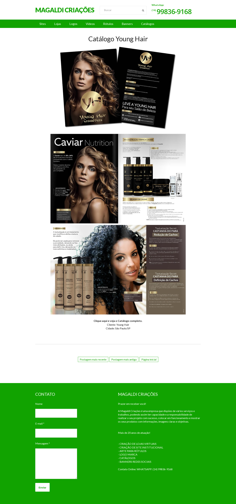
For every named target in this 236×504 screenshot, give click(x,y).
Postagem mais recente (93, 359)
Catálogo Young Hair (118, 39)
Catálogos (147, 24)
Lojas (57, 24)
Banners (127, 24)
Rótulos (108, 24)
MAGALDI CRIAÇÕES (64, 10)
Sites (42, 24)
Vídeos (90, 24)
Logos (73, 24)
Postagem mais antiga (124, 359)
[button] (118, 24)
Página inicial (148, 359)
